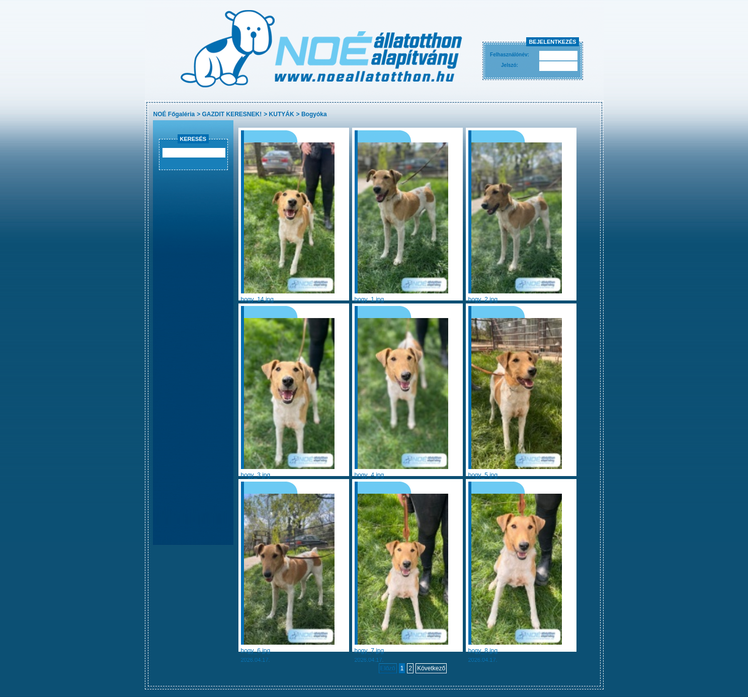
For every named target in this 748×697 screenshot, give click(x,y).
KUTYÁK (281, 114)
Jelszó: (509, 65)
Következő (431, 668)
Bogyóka (314, 114)
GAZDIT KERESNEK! (232, 114)
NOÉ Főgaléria (174, 114)
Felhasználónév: (509, 54)
